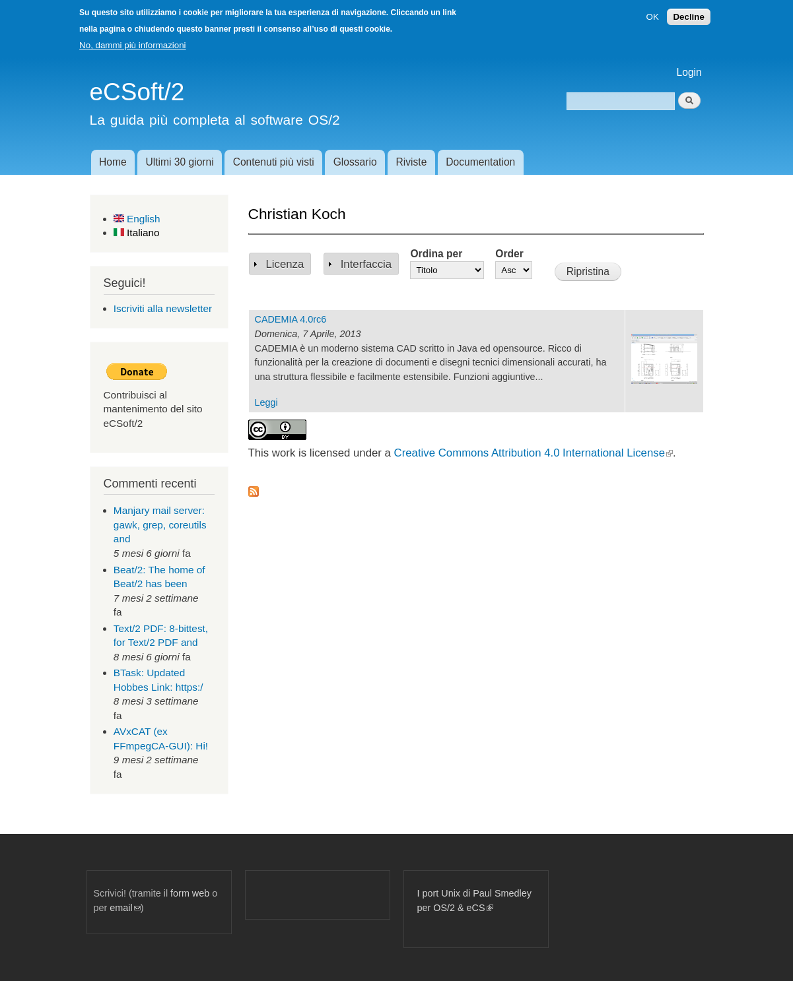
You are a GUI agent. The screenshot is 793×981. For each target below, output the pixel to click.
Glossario (355, 162)
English (137, 218)
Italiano (137, 232)
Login (689, 72)
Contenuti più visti (273, 162)
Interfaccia (366, 264)
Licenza (285, 264)
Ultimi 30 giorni (180, 162)
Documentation (480, 162)
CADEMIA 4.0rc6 (291, 319)
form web (189, 893)
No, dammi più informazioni (132, 45)
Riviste (411, 162)
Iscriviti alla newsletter (163, 308)
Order (509, 253)
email (125, 907)
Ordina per (436, 253)
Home (113, 162)
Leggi (266, 402)
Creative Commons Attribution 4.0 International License (533, 453)
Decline (688, 17)
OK (652, 17)
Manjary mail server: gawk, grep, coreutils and (160, 524)
